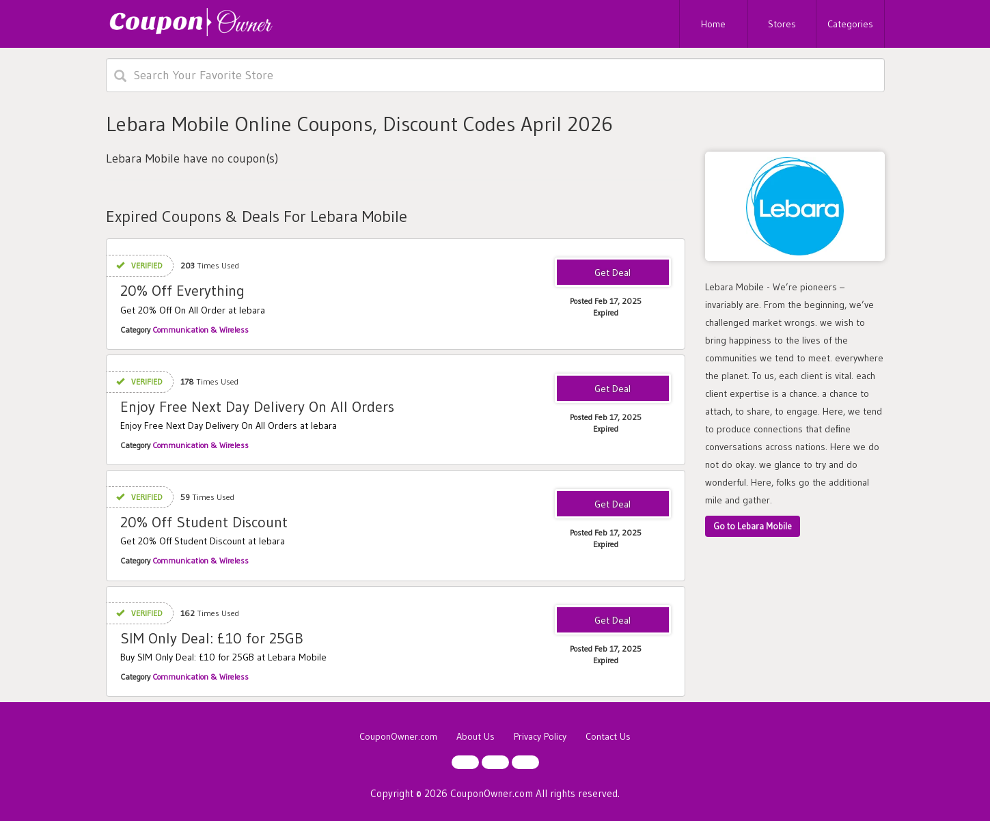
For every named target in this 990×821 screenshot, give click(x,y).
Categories (850, 24)
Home (713, 24)
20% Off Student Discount (204, 522)
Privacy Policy (540, 736)
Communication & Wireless (200, 329)
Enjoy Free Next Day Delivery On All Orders (257, 407)
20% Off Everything (182, 290)
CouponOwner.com (398, 736)
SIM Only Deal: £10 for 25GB (211, 638)
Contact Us (608, 736)
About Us (475, 736)
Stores (782, 24)
